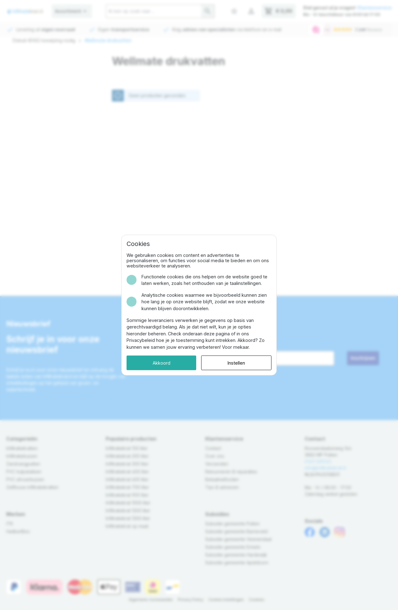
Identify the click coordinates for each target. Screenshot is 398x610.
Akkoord (161, 362)
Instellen (236, 362)
